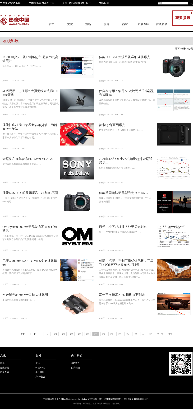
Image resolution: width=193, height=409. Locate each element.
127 (71, 334)
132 (111, 334)
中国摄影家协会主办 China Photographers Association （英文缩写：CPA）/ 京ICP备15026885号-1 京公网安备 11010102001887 (95, 399)
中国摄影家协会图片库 (41, 3)
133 (119, 334)
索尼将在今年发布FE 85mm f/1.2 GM (28, 159)
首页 (52, 24)
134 (127, 334)
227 (150, 334)
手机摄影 (39, 372)
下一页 (160, 334)
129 (87, 334)
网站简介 (75, 363)
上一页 (33, 334)
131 (103, 334)
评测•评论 (40, 368)
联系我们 (75, 368)
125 (55, 334)
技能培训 (104, 3)
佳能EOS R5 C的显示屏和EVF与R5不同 (30, 193)
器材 (125, 24)
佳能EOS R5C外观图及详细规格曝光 (124, 57)
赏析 (88, 24)
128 (79, 334)
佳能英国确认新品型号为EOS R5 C (123, 193)
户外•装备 (40, 377)
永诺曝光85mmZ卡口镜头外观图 (25, 294)
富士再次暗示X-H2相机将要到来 (122, 294)
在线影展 (161, 24)
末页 (170, 334)
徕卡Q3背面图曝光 (112, 125)
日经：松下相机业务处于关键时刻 (123, 227)
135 (135, 334)
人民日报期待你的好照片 (76, 3)
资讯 (190, 48)
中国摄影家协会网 (10, 3)
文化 (70, 24)
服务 (107, 24)
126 (63, 334)
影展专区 (143, 24)
